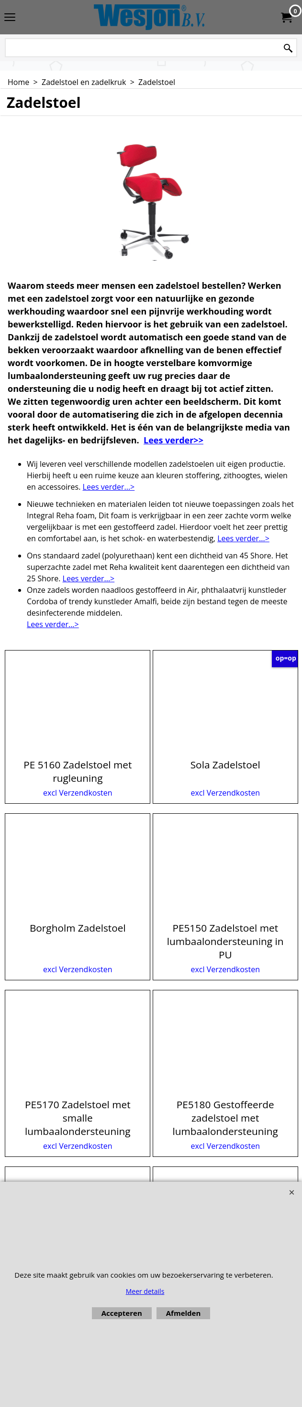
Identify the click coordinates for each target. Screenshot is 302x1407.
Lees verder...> (109, 487)
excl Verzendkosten (77, 793)
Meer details (145, 1291)
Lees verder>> (173, 440)
